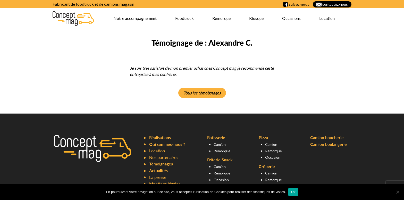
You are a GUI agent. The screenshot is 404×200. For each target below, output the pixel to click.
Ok (293, 192)
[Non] (397, 192)
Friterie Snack (220, 159)
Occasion (221, 180)
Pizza (263, 137)
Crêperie (267, 166)
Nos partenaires (163, 157)
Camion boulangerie (328, 144)
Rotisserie (216, 137)
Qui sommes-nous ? (167, 144)
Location (327, 18)
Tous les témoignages (202, 92)
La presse (157, 177)
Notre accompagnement (135, 18)
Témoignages (161, 163)
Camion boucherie (327, 137)
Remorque (221, 18)
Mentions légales (164, 183)
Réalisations (160, 137)
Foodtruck (184, 18)
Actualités (158, 170)
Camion (220, 144)
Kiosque (256, 18)
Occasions (291, 18)
